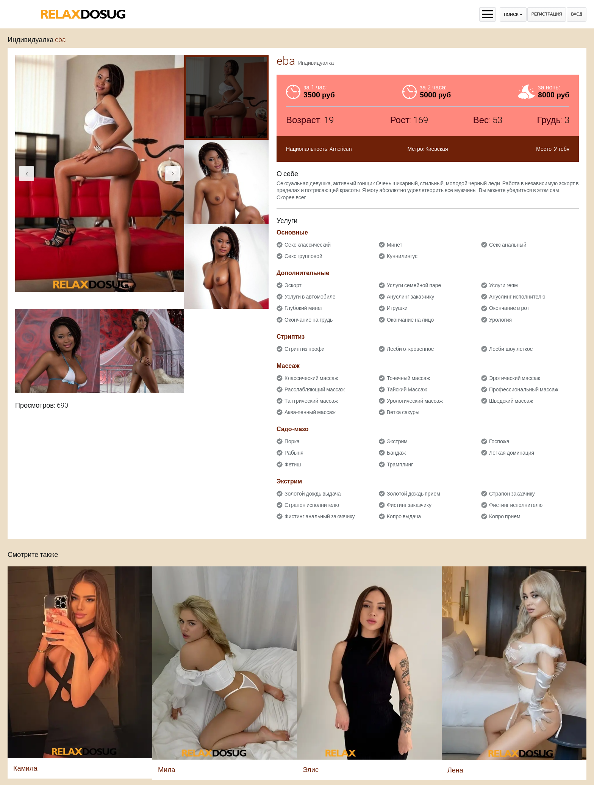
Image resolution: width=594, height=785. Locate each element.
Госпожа (499, 441)
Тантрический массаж (311, 401)
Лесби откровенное (410, 349)
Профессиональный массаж (523, 389)
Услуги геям (503, 285)
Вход (576, 14)
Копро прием (505, 516)
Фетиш (292, 464)
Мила (166, 770)
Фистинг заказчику (409, 505)
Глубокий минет (303, 308)
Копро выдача (404, 516)
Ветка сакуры (403, 412)
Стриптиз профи (304, 349)
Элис (311, 770)
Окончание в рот (509, 308)
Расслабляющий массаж (314, 389)
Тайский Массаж (407, 389)
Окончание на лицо (410, 320)
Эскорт (293, 285)
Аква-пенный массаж (310, 412)
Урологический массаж (415, 401)
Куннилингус (402, 256)
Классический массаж (311, 378)
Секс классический (307, 245)
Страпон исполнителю (311, 505)
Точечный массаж (408, 378)
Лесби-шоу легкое (511, 349)
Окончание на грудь (308, 320)
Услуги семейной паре (414, 285)
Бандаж (396, 453)
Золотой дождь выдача (312, 494)
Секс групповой (303, 256)
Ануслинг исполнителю (517, 297)
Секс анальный (508, 245)
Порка (292, 441)
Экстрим (397, 441)
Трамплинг (400, 464)
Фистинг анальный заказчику (319, 516)
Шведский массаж (511, 401)
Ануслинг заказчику (410, 297)
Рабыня (293, 453)
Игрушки (397, 308)
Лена (455, 770)
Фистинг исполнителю (515, 505)
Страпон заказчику (512, 494)
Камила (25, 768)
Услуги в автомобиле (310, 297)
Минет (394, 245)
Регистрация (546, 14)
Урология (500, 320)
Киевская (436, 149)
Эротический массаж (514, 378)
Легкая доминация (511, 453)
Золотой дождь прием (413, 494)
